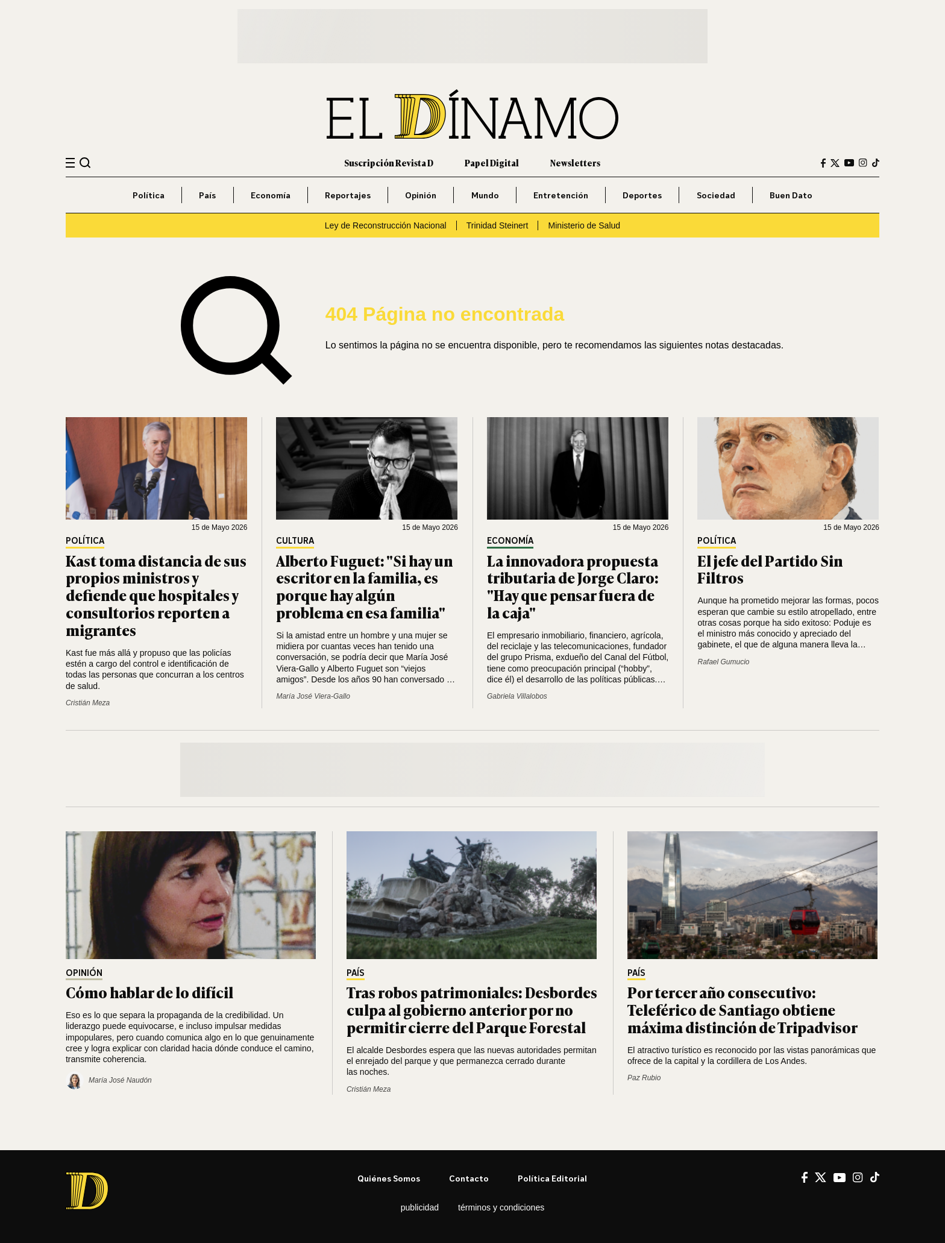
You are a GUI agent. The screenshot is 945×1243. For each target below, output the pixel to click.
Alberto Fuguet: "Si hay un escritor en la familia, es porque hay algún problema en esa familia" (364, 586)
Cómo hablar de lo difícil (149, 991)
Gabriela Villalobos (517, 696)
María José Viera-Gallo (313, 696)
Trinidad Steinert (497, 225)
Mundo (485, 195)
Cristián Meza (88, 703)
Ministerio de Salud (584, 225)
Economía (270, 195)
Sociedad (716, 195)
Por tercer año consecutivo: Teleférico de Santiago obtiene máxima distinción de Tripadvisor (742, 1009)
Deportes (642, 195)
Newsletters (575, 162)
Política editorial (552, 1178)
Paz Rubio (644, 1078)
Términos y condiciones (501, 1207)
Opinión (420, 195)
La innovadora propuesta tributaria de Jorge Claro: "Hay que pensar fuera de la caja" (573, 586)
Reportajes (348, 195)
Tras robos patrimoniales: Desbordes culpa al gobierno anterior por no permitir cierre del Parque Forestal (472, 1009)
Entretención (560, 195)
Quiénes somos (388, 1178)
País (207, 195)
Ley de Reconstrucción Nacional (386, 225)
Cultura (295, 541)
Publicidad (420, 1207)
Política (149, 195)
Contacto (469, 1178)
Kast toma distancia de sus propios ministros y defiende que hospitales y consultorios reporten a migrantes (156, 595)
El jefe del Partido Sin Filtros (770, 569)
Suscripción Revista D (388, 162)
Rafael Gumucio (723, 662)
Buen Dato (791, 195)
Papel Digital (492, 162)
